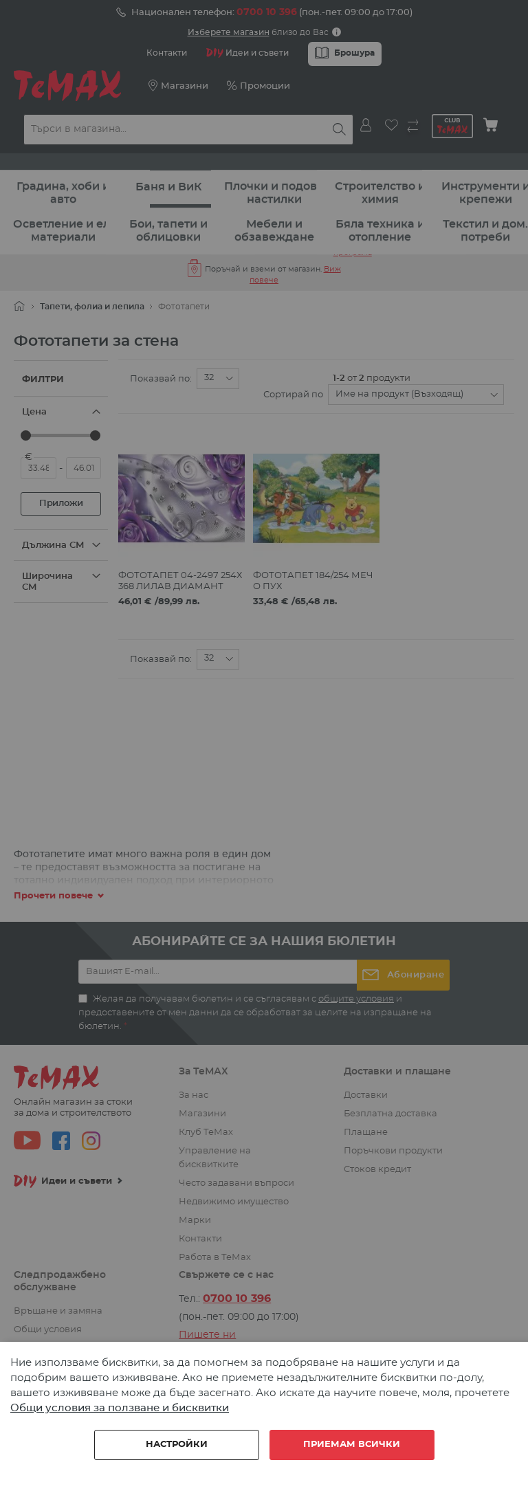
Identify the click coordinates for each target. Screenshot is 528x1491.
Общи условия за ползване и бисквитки (119, 1408)
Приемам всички (351, 1444)
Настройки (177, 1444)
